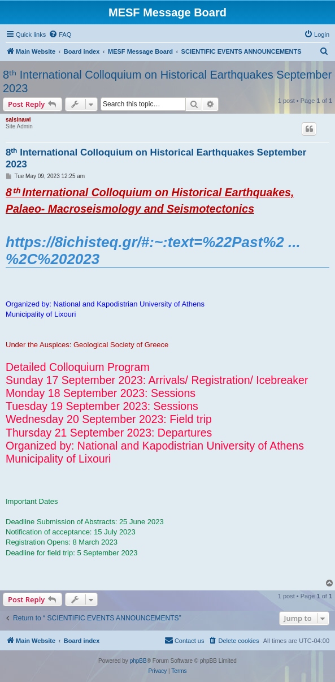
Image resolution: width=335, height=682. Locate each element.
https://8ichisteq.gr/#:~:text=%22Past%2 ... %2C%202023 (153, 250)
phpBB (138, 661)
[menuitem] (60, 34)
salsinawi (18, 119)
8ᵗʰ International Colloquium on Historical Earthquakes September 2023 (167, 81)
